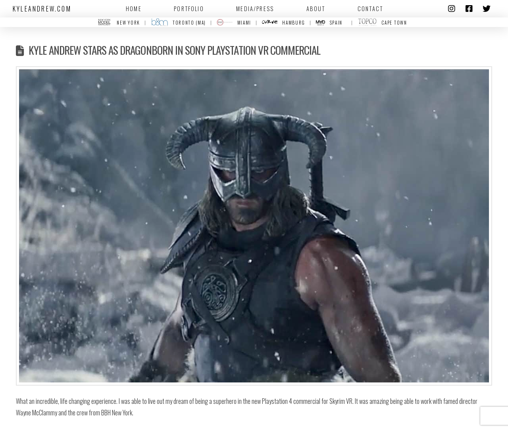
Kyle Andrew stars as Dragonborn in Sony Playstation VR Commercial (174, 50)
